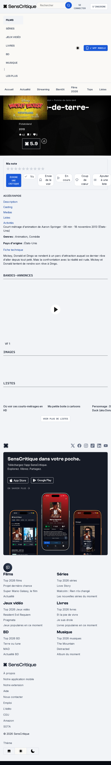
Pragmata (9, 620)
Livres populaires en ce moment (77, 625)
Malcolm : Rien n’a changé (73, 591)
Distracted (63, 649)
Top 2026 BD (11, 638)
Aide (6, 691)
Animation (21, 236)
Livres (62, 603)
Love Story (64, 585)
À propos (9, 673)
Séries (62, 574)
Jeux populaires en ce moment (22, 625)
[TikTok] (93, 446)
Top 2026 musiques (69, 638)
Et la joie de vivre (67, 614)
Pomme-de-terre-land (65, 100)
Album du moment (68, 654)
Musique (64, 632)
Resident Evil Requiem (16, 614)
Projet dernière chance (17, 585)
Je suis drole (65, 620)
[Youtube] (106, 446)
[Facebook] (79, 446)
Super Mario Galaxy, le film (20, 591)
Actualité (8, 596)
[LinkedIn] (99, 446)
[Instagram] (86, 446)
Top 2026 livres (66, 609)
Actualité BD (11, 654)
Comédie (34, 236)
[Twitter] (73, 446)
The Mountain (65, 643)
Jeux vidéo (13, 603)
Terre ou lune (12, 643)
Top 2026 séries (67, 580)
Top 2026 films (12, 580)
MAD (6, 649)
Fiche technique (13, 249)
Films (8, 574)
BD (6, 632)
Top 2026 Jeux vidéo (16, 609)
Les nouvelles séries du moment (77, 596)
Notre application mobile (18, 679)
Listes (9, 383)
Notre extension (13, 685)
